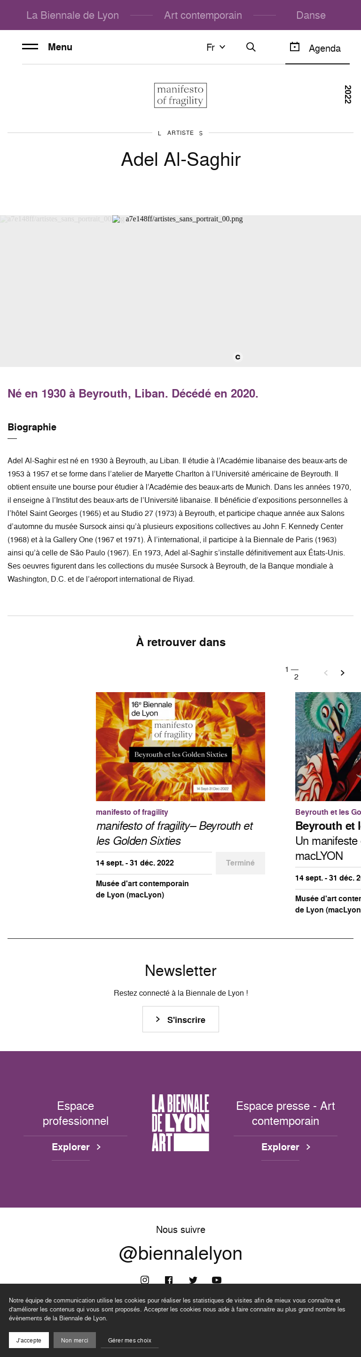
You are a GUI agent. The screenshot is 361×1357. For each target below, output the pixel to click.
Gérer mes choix (130, 1340)
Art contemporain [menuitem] (203, 15)
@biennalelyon (181, 1252)
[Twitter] (192, 1280)
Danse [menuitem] (311, 15)
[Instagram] (144, 1280)
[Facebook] (168, 1280)
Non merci (74, 1340)
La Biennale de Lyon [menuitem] (72, 15)
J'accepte (28, 1340)
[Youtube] (216, 1280)
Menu (47, 47)
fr (217, 47)
